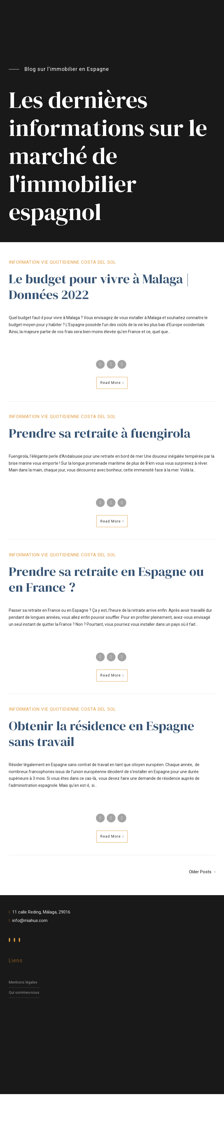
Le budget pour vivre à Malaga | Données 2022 (99, 291)
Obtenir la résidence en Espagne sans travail (101, 737)
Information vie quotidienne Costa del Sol (62, 266)
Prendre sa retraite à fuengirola (99, 437)
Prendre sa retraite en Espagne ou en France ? (106, 583)
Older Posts (200, 871)
